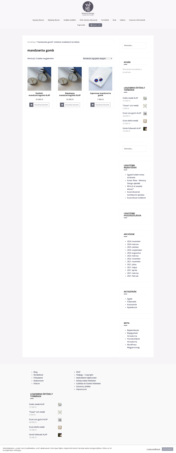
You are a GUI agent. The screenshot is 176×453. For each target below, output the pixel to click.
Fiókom (37, 383)
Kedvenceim (39, 380)
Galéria (122, 20)
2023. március (133, 256)
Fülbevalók (131, 301)
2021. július (131, 264)
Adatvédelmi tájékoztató (86, 378)
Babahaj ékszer (54, 20)
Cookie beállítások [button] (153, 449)
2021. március (133, 273)
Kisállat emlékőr (70, 20)
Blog (35, 372)
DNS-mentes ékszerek (88, 20)
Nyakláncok (132, 307)
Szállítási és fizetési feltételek (88, 383)
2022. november (134, 258)
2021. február (133, 276)
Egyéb (129, 299)
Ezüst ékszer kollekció (136, 198)
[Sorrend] (97, 58)
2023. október (133, 247)
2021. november (134, 261)
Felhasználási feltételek (86, 380)
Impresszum (81, 389)
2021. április (132, 270)
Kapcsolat (81, 25)
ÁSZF (78, 372)
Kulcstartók (132, 304)
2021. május (132, 267)
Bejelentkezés (133, 330)
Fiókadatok (38, 378)
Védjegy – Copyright (84, 375)
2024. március (133, 244)
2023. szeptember (134, 250)
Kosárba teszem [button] (41, 105)
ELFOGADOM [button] (167, 449)
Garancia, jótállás (83, 386)
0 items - (96, 25)
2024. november (134, 241)
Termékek (105, 20)
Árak (114, 20)
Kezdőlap (31, 42)
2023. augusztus (134, 253)
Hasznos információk (137, 20)
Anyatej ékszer (38, 20)
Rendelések (38, 375)
